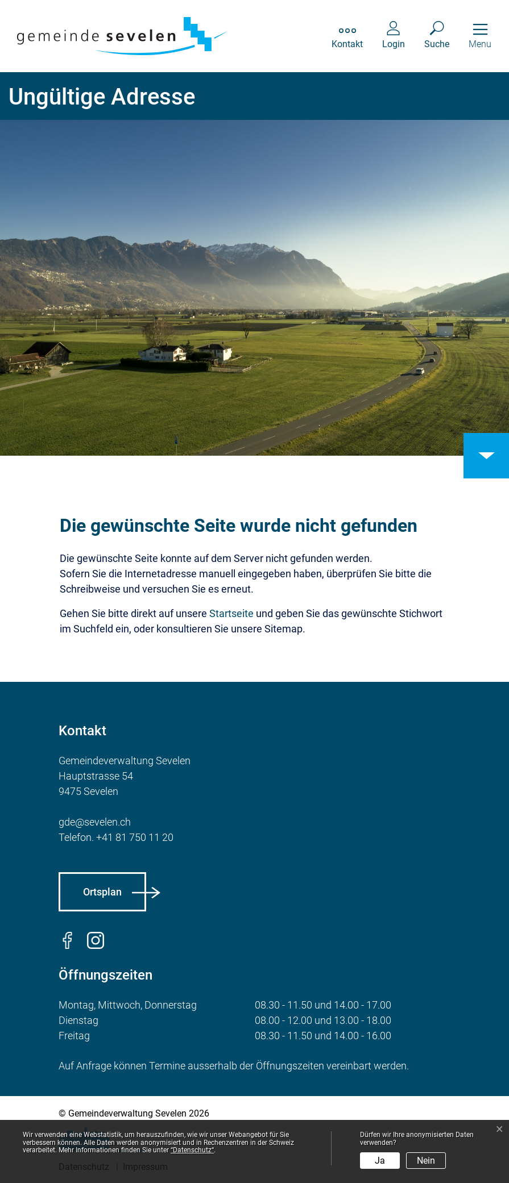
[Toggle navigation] (480, 36)
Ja (380, 1160)
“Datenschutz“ (192, 1150)
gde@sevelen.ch (95, 822)
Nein (426, 1160)
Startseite (231, 613)
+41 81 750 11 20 (134, 837)
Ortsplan (102, 892)
